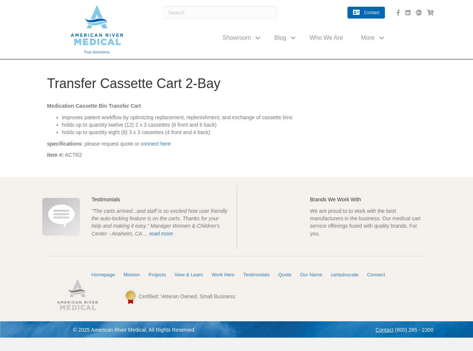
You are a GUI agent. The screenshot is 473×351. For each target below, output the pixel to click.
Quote (284, 288)
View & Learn (188, 288)
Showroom (237, 38)
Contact (384, 343)
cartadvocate (344, 288)
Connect (376, 288)
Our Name (311, 288)
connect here (156, 144)
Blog (280, 38)
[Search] (220, 12)
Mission (131, 288)
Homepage (103, 288)
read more (161, 240)
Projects (157, 288)
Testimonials (256, 288)
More (368, 38)
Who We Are (326, 38)
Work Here (223, 288)
